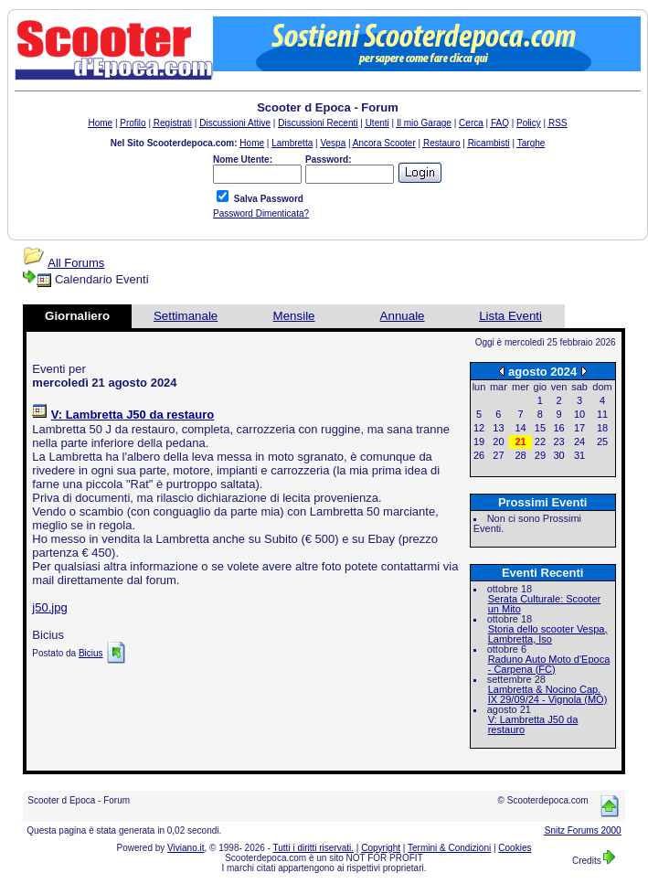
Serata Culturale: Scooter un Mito (544, 603)
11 (602, 414)
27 (498, 455)
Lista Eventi (510, 316)
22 (540, 441)
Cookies (514, 848)
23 (558, 441)
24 (579, 441)
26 (478, 455)
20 (498, 441)
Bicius (91, 653)
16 (558, 427)
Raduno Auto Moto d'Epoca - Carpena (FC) (549, 664)
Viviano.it (185, 848)
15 (540, 427)
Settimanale (186, 316)
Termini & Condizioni (449, 848)
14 (520, 427)
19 (478, 441)
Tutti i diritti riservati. (314, 848)
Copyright (380, 848)
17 (579, 427)
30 (558, 455)
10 (579, 414)
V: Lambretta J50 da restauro (533, 724)
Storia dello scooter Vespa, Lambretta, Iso (548, 633)
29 (540, 455)
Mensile (294, 316)
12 (478, 427)
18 (602, 427)
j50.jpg (49, 607)
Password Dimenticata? (261, 213)
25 (602, 441)
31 (579, 455)
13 (498, 427)
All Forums (76, 263)
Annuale (402, 316)
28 (520, 455)
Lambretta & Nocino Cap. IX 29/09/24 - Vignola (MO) (548, 694)
